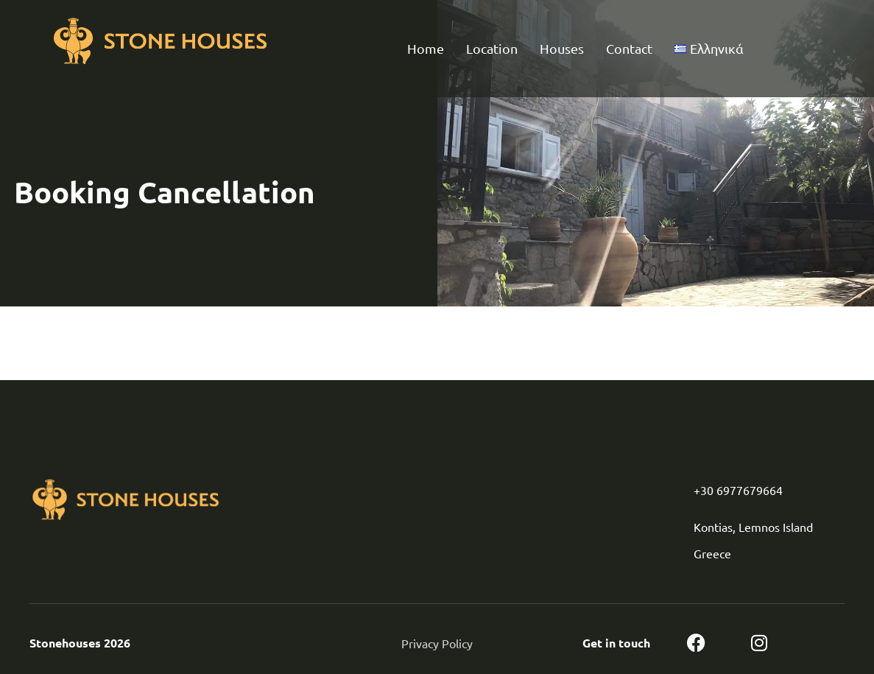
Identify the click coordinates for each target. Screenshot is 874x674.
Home (425, 48)
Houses (562, 48)
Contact (629, 48)
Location (492, 48)
